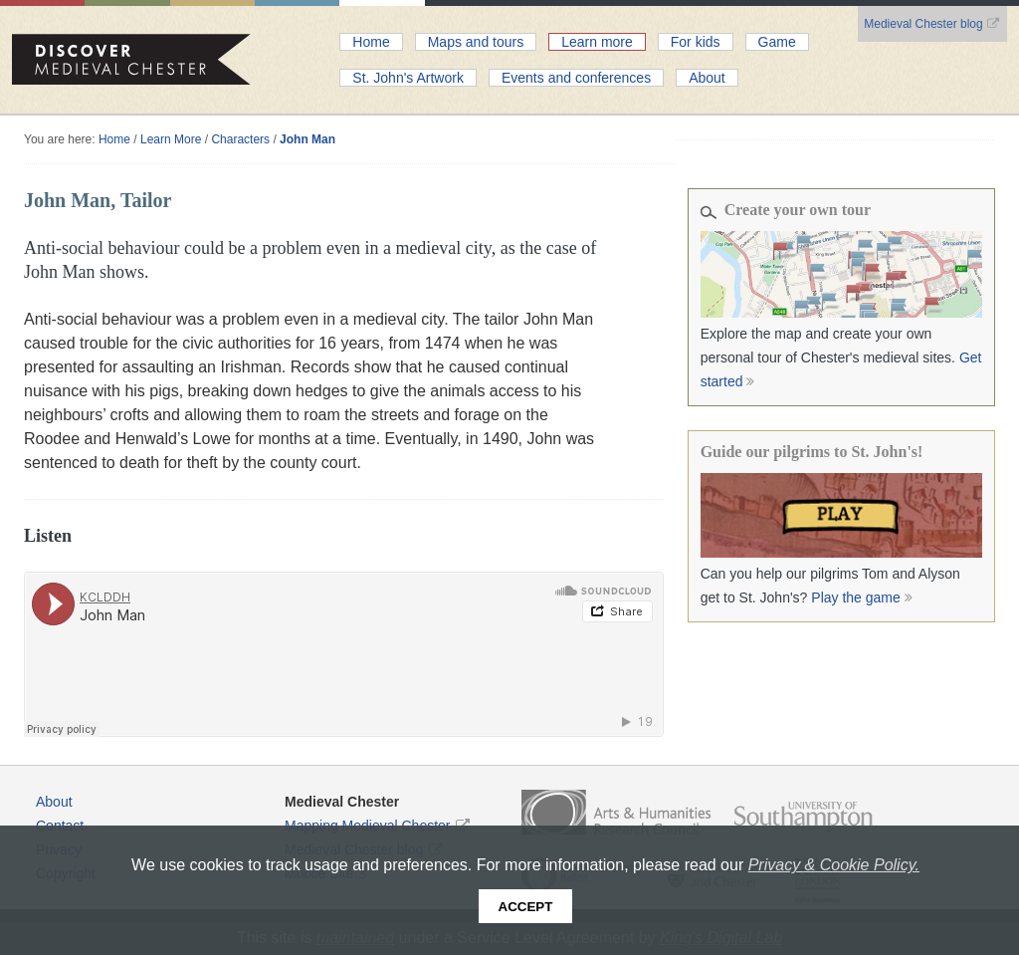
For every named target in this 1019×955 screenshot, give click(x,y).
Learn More (170, 139)
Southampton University (803, 817)
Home (370, 42)
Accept (526, 906)
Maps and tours (476, 42)
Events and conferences (576, 78)
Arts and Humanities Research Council (616, 812)
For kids (695, 42)
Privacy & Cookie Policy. (833, 864)
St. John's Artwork (408, 78)
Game (777, 42)
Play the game (863, 597)
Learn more (597, 42)
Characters (240, 139)
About (707, 78)
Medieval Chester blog (932, 24)
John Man (307, 139)
